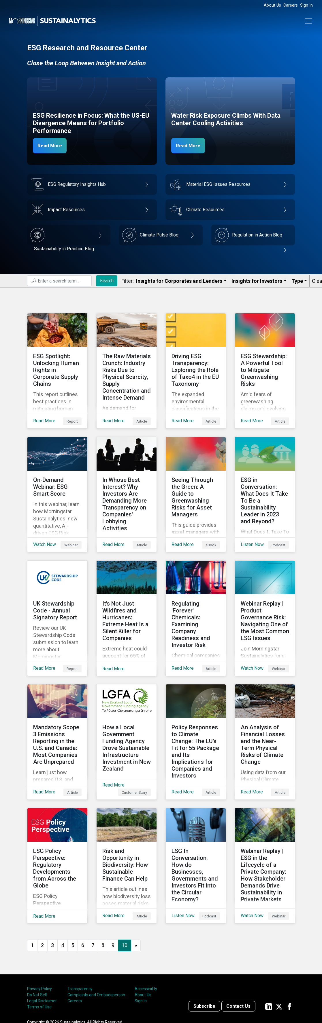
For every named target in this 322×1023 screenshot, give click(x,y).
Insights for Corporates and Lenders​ (179, 281)
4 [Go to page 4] (62, 899)
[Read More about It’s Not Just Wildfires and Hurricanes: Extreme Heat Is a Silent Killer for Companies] (127, 595)
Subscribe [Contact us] (204, 960)
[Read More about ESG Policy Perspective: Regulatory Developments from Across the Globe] (57, 824)
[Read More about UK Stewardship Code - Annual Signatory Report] (57, 595)
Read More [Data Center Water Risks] (191, 145)
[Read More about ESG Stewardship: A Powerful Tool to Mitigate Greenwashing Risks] (265, 366)
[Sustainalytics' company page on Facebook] (289, 960)
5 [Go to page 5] (72, 899)
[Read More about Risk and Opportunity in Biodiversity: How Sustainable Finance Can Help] (127, 824)
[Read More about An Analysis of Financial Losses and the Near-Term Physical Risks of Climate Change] (265, 710)
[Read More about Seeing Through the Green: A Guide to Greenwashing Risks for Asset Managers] (196, 481)
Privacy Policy (39, 942)
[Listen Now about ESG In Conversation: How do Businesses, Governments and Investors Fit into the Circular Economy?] (196, 824)
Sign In (306, 5)
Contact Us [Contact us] (238, 960)
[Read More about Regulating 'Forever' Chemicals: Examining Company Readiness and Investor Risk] (196, 595)
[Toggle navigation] (308, 21)
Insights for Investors (256, 281)
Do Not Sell (37, 948)
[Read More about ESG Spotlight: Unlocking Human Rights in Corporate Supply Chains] (57, 366)
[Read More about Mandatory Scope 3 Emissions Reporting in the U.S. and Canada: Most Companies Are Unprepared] (57, 710)
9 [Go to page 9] (113, 899)
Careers (290, 5)
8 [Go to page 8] (102, 899)
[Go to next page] (136, 899)
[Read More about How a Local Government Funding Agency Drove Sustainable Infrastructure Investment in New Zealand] (127, 710)
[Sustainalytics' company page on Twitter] (279, 960)
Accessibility (146, 942)
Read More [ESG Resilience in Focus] (52, 145)
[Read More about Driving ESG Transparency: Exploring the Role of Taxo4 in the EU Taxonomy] (196, 366)
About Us (272, 5)
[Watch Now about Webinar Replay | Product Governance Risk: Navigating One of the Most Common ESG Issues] (265, 595)
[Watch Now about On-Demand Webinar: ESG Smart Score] (57, 481)
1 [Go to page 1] (32, 899)
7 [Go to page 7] (92, 899)
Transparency (80, 942)
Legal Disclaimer (42, 955)
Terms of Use (39, 961)
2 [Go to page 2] (42, 899)
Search (107, 280)
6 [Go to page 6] (82, 899)
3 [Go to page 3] (52, 899)
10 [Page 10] (124, 899)
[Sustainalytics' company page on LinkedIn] (268, 960)
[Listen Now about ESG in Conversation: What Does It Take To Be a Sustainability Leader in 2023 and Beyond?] (265, 481)
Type (297, 281)
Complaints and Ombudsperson (96, 948)
